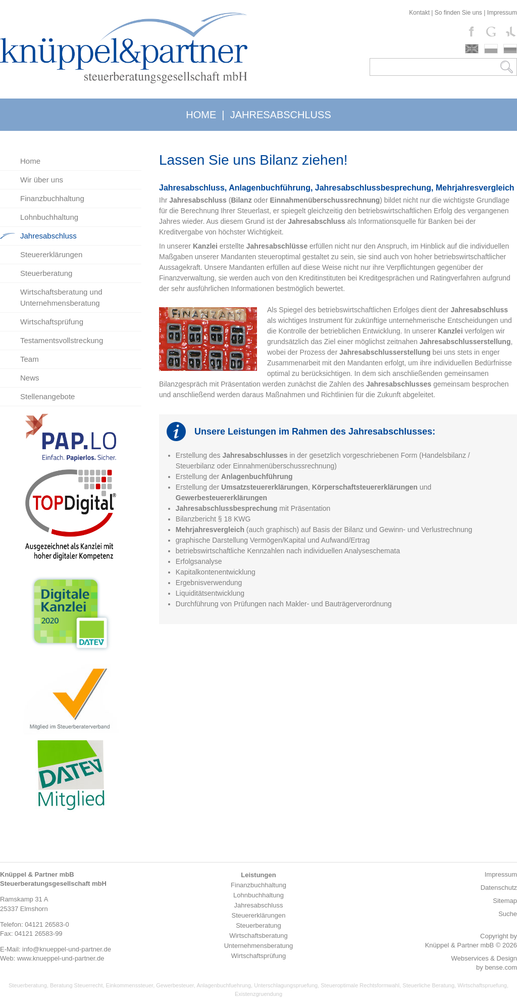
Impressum (502, 12)
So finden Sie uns (458, 12)
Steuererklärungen (51, 254)
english (472, 48)
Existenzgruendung (258, 994)
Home (30, 161)
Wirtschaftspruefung (482, 985)
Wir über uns (41, 179)
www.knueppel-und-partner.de (61, 958)
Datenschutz (499, 887)
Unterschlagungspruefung (286, 985)
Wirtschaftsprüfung (51, 321)
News (29, 377)
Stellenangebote (47, 396)
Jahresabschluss (48, 235)
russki (510, 48)
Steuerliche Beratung (428, 985)
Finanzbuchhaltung (52, 198)
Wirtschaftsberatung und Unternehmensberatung (61, 297)
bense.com (501, 967)
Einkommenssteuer (129, 985)
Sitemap (505, 900)
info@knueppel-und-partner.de (66, 949)
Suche (507, 914)
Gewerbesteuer (175, 985)
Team (29, 359)
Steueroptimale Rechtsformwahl (360, 985)
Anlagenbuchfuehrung (223, 985)
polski (491, 48)
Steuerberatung (46, 273)
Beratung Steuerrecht (76, 985)
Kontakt (419, 12)
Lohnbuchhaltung (49, 217)
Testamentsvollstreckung (61, 340)
